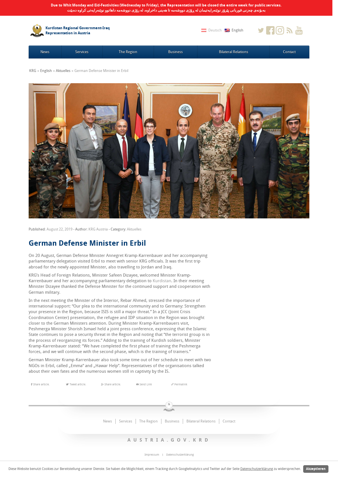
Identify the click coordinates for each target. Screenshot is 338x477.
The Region (128, 52)
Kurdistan (162, 280)
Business (175, 52)
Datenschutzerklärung (256, 469)
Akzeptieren (316, 469)
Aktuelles (63, 71)
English (46, 71)
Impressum (152, 455)
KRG (32, 71)
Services (81, 52)
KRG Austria (98, 229)
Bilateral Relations (233, 52)
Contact (289, 52)
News (44, 52)
